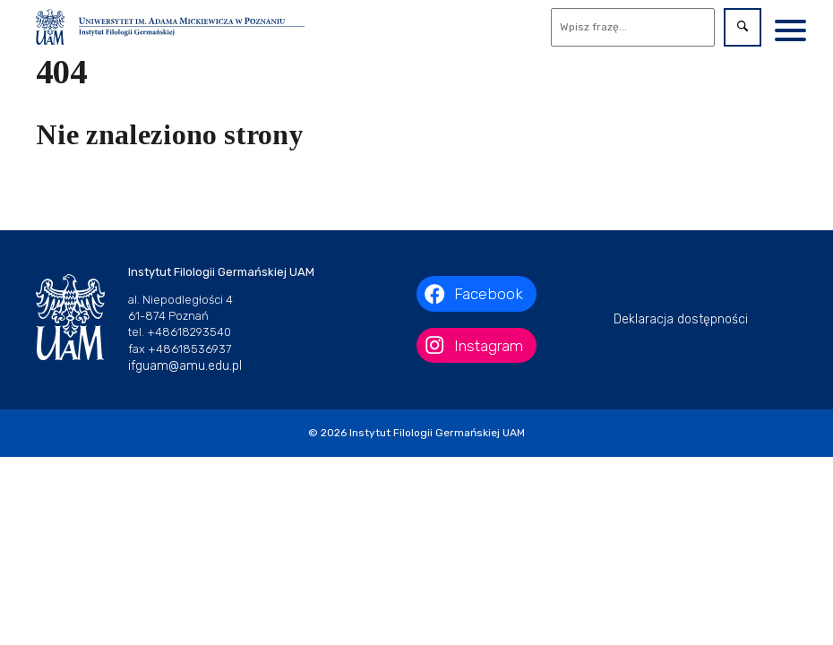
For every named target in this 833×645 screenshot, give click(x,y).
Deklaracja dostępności (681, 319)
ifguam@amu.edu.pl (185, 366)
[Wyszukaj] (633, 27)
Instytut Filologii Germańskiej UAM (437, 432)
